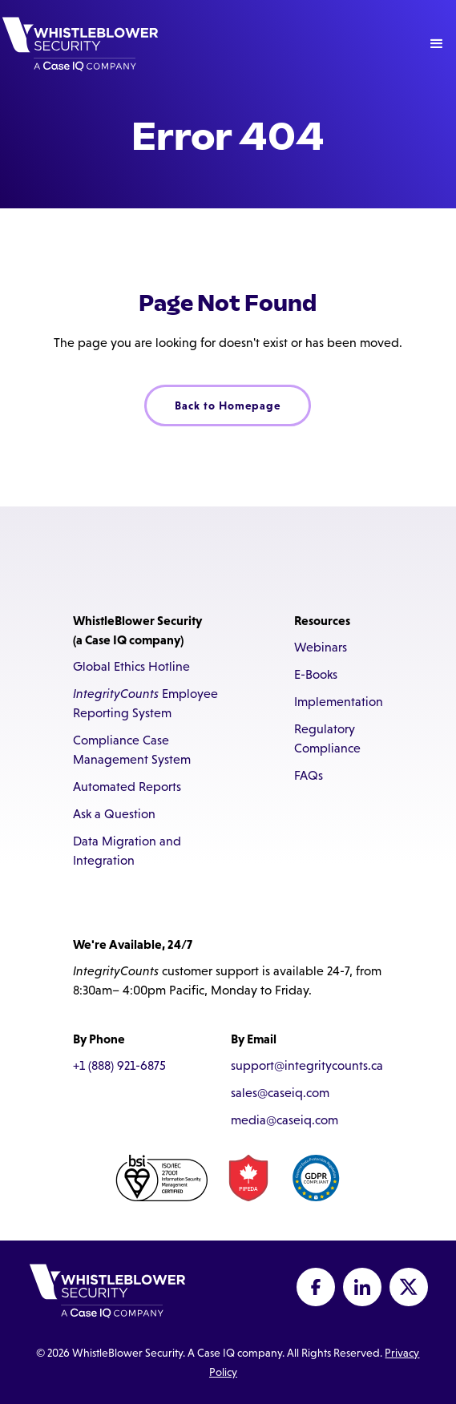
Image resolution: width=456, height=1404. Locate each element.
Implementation (338, 701)
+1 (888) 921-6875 (119, 1065)
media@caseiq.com (284, 1120)
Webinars (320, 647)
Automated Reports (127, 786)
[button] (437, 44)
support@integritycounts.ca (307, 1065)
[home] (80, 44)
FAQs (308, 775)
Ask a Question (114, 814)
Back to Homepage (227, 405)
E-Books (315, 674)
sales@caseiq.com (280, 1092)
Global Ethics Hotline (131, 666)
